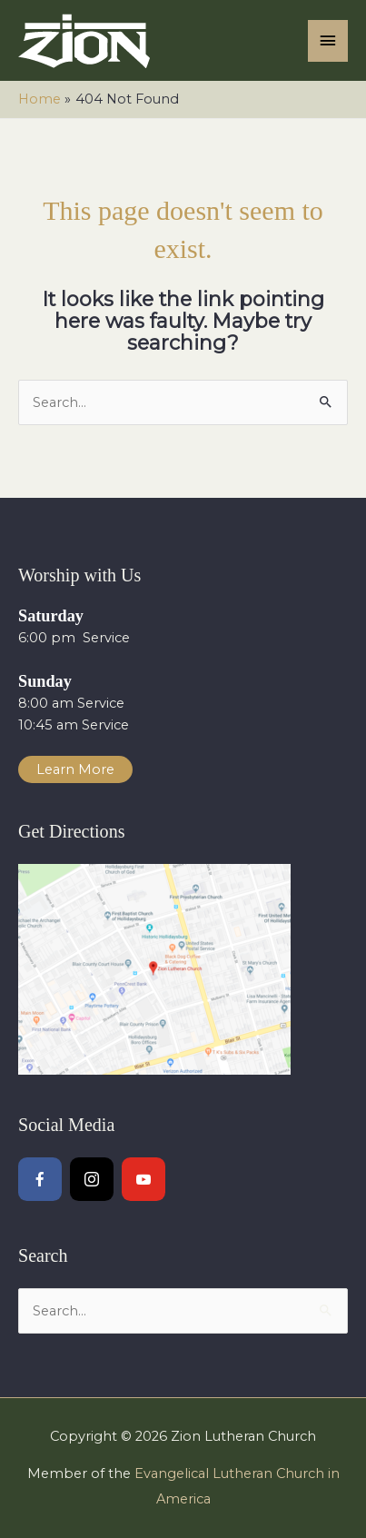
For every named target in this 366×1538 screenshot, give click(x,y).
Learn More (75, 769)
